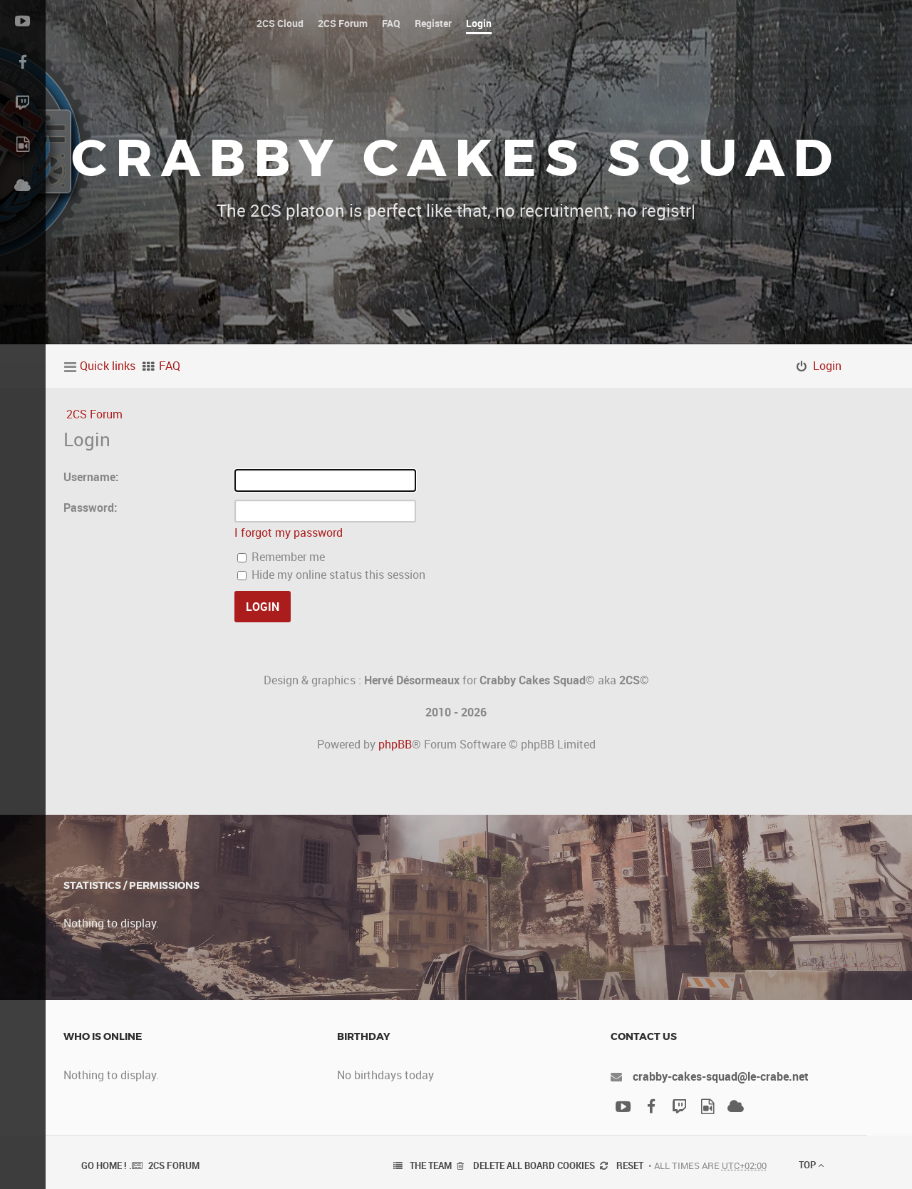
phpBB (395, 744)
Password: (90, 507)
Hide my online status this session (331, 574)
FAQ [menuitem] (169, 366)
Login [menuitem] (827, 366)
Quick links (107, 366)
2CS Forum (94, 414)
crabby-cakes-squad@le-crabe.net (721, 1076)
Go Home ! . (106, 1165)
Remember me (281, 557)
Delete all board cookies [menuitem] (534, 1165)
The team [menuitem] (431, 1165)
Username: (91, 477)
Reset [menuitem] (629, 1165)
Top (811, 1164)
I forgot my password (288, 532)
